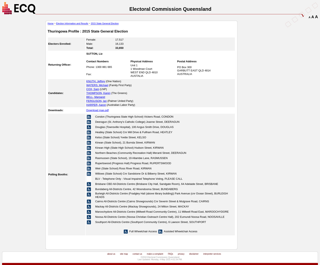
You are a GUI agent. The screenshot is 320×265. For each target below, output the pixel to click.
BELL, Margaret (95, 97)
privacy (181, 254)
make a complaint (155, 254)
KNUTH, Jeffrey (95, 81)
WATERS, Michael (97, 85)
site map (124, 254)
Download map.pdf (97, 110)
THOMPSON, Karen (98, 93)
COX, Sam (92, 89)
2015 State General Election (105, 23)
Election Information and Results (72, 23)
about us (111, 254)
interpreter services (212, 254)
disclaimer (193, 254)
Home (51, 23)
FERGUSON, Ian (96, 100)
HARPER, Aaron (96, 104)
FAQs (170, 254)
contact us (137, 254)
